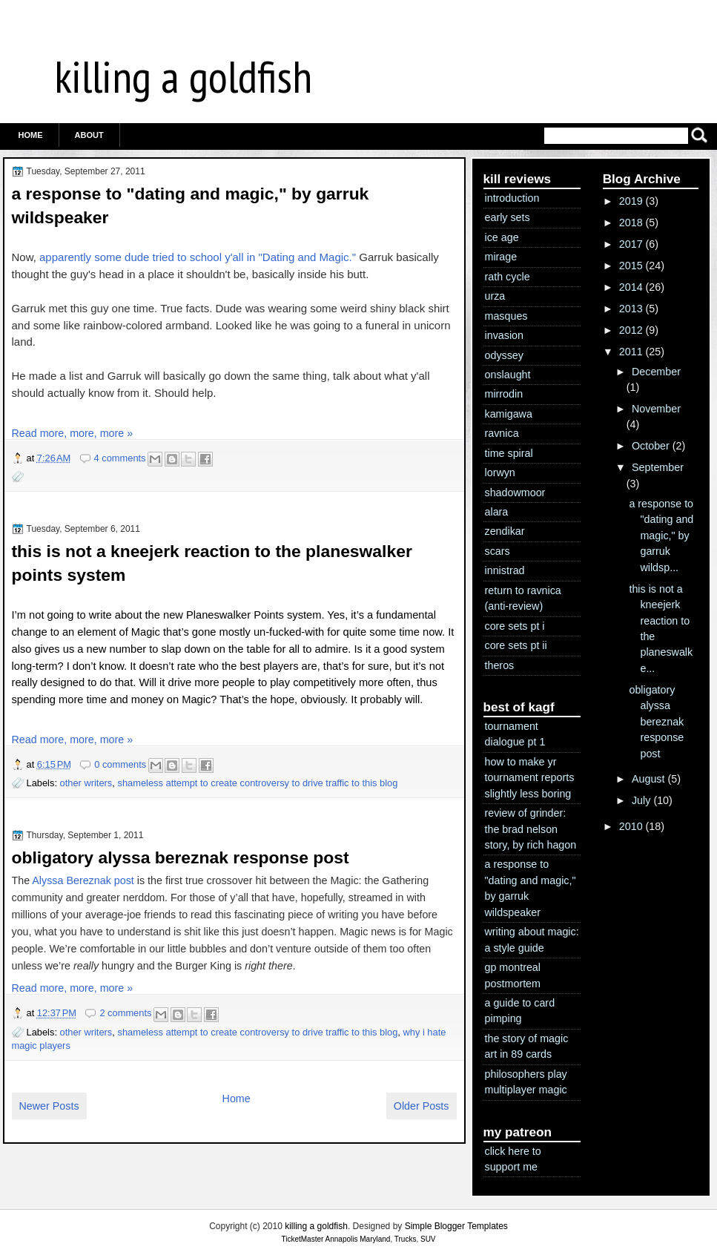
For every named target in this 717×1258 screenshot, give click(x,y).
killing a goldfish (183, 76)
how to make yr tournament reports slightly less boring (530, 778)
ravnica (502, 433)
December (656, 372)
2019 (631, 201)
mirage (501, 257)
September (658, 467)
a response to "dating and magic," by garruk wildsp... (661, 535)
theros (500, 665)
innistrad (505, 570)
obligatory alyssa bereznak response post (180, 857)
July (641, 800)
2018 (631, 222)
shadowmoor (515, 492)
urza (495, 296)
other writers (86, 782)
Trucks (405, 1239)
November (656, 409)
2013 (631, 308)
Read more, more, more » (72, 433)
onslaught (508, 375)
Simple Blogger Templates (456, 1226)
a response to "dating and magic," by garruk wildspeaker (190, 205)
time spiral (509, 453)
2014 (631, 287)
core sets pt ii (516, 645)
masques (506, 316)
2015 (631, 265)
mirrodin (504, 394)
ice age (502, 237)
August (648, 779)
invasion (504, 335)
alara (497, 512)
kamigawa (508, 414)
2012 (631, 330)
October (651, 446)
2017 (631, 244)
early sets (507, 217)
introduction (512, 198)
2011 (631, 352)
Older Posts (421, 1106)
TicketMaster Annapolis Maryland (335, 1239)
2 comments (125, 1012)
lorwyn (500, 472)
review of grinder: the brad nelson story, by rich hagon (531, 829)
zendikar (505, 531)
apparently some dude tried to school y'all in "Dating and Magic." (197, 257)
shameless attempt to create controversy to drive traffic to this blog (257, 782)
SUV (428, 1239)
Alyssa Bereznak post (82, 880)
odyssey (504, 355)
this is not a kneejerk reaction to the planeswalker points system (212, 562)
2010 (631, 826)
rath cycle (507, 277)
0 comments (120, 764)
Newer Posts (49, 1106)
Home (31, 135)
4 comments (120, 458)
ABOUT (89, 135)
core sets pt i (515, 626)
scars (497, 551)
